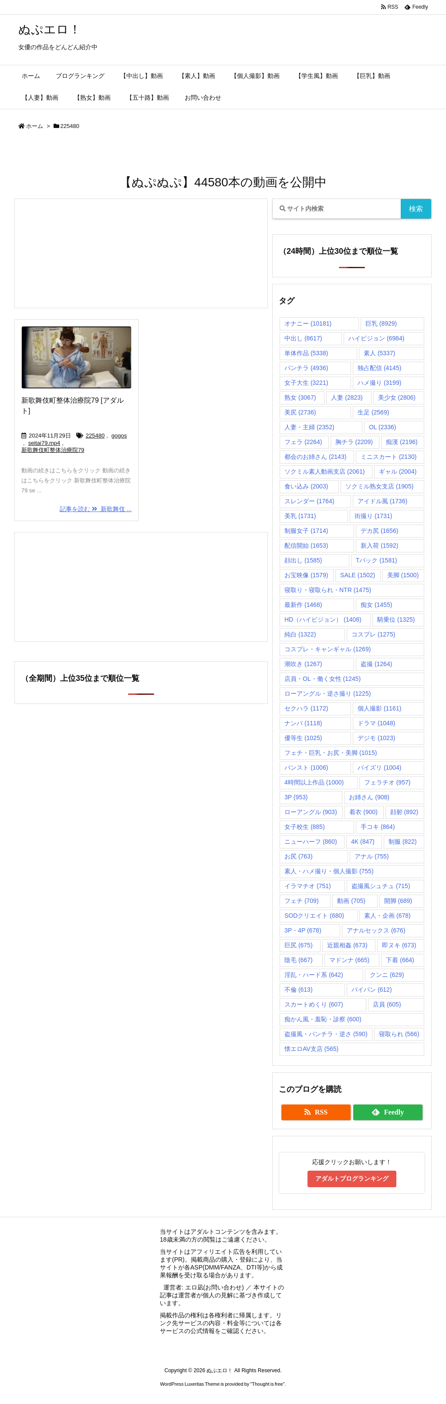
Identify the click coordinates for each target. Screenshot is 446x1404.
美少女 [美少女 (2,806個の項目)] (397, 397)
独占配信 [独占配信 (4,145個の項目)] (379, 367)
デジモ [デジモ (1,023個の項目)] (376, 737)
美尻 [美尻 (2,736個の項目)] (300, 412)
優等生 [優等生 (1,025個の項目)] (303, 737)
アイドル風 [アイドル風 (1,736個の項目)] (382, 501)
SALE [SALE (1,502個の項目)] (357, 575)
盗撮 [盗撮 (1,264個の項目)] (376, 663)
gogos (119, 435)
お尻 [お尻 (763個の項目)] (298, 856)
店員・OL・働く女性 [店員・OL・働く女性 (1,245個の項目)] (322, 678)
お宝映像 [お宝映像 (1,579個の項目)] (306, 575)
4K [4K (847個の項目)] (363, 841)
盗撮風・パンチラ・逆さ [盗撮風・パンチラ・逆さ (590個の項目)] (326, 1033)
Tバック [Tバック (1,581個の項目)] (376, 560)
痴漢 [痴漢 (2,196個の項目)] (401, 441)
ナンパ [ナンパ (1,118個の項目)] (303, 723)
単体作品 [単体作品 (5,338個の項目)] (306, 353)
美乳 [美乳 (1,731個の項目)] (300, 515)
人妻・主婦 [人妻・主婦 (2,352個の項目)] (309, 427)
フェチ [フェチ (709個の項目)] (301, 900)
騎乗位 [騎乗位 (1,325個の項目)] (396, 619)
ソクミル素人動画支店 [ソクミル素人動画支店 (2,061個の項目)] (324, 471)
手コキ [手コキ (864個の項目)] (378, 826)
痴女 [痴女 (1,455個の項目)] (376, 604)
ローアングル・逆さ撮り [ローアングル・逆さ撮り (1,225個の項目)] (327, 693)
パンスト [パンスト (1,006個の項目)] (306, 767)
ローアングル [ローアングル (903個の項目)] (310, 811)
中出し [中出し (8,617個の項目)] (303, 338)
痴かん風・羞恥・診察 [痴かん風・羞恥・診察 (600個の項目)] (323, 1019)
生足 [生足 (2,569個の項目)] (373, 412)
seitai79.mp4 (44, 443)
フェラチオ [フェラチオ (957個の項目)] (387, 782)
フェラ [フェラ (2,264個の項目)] (303, 441)
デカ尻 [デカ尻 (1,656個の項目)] (379, 530)
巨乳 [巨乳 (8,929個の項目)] (381, 323)
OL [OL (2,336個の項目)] (382, 427)
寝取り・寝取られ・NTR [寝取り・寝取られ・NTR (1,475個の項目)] (327, 589)
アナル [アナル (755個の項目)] (372, 856)
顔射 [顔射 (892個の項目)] (404, 811)
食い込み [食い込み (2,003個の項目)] (306, 486)
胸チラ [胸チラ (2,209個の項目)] (354, 441)
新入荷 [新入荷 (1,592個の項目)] (379, 545)
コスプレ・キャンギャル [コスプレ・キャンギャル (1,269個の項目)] (327, 649)
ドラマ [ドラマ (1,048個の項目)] (376, 723)
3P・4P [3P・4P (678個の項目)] (302, 930)
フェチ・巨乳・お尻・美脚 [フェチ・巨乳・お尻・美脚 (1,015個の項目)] (330, 752)
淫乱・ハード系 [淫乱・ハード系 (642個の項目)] (313, 974)
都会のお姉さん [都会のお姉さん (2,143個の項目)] (315, 456)
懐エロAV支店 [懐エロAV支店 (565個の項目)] (311, 1048)
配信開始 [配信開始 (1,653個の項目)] (306, 545)
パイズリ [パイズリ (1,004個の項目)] (379, 767)
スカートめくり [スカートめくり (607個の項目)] (313, 1004)
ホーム (34, 126)
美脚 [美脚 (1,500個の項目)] (403, 575)
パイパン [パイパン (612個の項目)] (371, 989)
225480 (95, 435)
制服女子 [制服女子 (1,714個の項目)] (306, 530)
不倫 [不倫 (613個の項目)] (298, 989)
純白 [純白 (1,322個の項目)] (300, 634)
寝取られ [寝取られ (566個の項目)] (399, 1033)
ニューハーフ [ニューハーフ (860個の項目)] (310, 841)
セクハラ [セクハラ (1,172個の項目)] (306, 708)
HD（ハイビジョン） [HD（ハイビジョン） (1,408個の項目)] (323, 619)
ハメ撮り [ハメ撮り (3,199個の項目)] (379, 382)
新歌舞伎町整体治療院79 (52, 450)
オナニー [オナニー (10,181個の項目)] (307, 323)
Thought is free (267, 1384)
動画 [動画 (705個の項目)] (351, 900)
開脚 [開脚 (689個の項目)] (398, 900)
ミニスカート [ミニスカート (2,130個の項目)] (388, 456)
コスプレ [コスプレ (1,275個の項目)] (373, 634)
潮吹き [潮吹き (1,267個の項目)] (303, 663)
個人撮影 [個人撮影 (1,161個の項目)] (379, 708)
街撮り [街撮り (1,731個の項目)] (373, 515)
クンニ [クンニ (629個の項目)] (387, 974)
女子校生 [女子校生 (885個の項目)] (304, 826)
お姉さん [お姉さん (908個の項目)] (369, 797)
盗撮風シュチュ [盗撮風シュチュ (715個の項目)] (380, 885)
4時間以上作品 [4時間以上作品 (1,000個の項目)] (314, 782)
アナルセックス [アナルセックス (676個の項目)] (376, 930)
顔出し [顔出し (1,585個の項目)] (303, 560)
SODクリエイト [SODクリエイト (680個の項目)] (314, 915)
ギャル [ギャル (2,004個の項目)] (397, 471)
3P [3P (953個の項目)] (295, 797)
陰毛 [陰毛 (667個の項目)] (298, 959)
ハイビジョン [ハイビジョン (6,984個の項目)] (376, 338)
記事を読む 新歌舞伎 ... (96, 508)
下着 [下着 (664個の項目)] (400, 959)
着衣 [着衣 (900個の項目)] (363, 811)
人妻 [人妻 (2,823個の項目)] (346, 397)
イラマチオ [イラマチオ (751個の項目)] (307, 885)
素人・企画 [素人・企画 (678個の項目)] (387, 915)
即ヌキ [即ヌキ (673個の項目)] (399, 945)
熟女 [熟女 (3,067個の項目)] (300, 397)
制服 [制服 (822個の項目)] (403, 841)
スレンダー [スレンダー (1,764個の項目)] (309, 501)
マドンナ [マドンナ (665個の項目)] (349, 959)
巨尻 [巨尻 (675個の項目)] (298, 945)
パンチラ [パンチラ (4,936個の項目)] (306, 367)
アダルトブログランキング (352, 1178)
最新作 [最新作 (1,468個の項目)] (303, 604)
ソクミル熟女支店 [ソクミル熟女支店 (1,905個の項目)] (379, 486)
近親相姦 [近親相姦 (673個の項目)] (347, 945)
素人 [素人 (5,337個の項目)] (379, 353)
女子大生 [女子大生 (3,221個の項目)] (306, 382)
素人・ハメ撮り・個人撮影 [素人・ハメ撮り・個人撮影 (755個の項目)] (329, 871)
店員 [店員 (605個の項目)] (387, 1004)
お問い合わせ (223, 1287)
